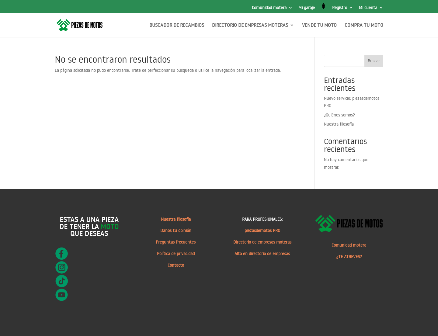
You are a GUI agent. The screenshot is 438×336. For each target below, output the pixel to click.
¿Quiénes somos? (339, 115)
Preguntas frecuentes (176, 242)
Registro (339, 7)
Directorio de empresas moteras (262, 242)
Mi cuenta (368, 7)
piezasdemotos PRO (262, 230)
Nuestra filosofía (339, 124)
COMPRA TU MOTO (364, 25)
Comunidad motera (269, 7)
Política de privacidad (176, 253)
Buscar (374, 61)
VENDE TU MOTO (319, 25)
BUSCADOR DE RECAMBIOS (176, 25)
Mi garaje (306, 7)
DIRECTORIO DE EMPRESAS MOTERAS (250, 25)
